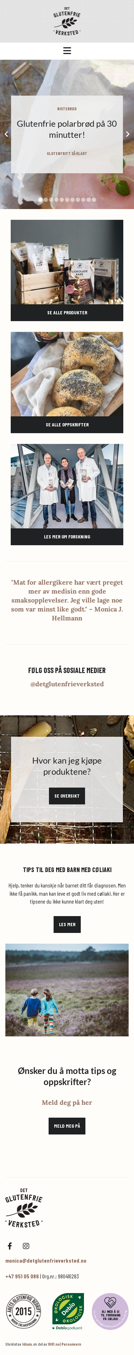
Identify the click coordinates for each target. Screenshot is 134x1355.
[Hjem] (67, 1208)
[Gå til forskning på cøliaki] (67, 486)
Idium (27, 1343)
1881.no (54, 1343)
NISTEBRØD (66, 108)
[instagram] (26, 1246)
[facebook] (10, 1246)
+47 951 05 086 (22, 1276)
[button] (67, 51)
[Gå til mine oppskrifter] (67, 374)
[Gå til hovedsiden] (67, 21)
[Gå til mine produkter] (67, 262)
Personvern (71, 1343)
